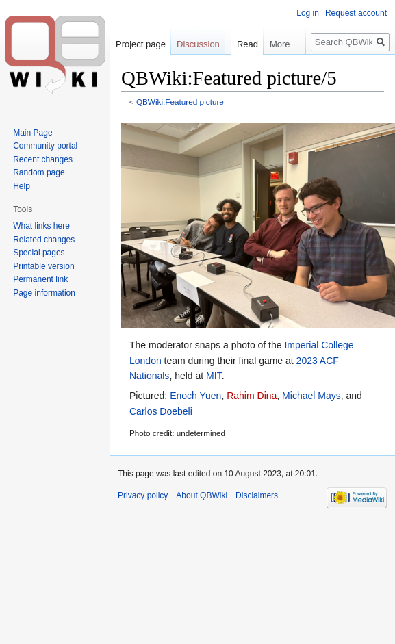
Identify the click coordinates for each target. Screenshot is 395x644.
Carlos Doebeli (160, 411)
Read (241, 71)
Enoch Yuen (195, 395)
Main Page (32, 133)
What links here (41, 226)
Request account (356, 13)
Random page (38, 172)
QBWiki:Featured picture (180, 101)
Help (21, 186)
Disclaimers (256, 495)
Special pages (38, 252)
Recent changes (43, 159)
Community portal (45, 146)
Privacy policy (143, 495)
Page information (44, 293)
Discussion (198, 44)
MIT (214, 375)
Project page (141, 44)
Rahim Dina (252, 395)
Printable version (43, 266)
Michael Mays (311, 395)
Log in (307, 13)
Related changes (44, 239)
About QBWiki (201, 495)
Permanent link (40, 279)
